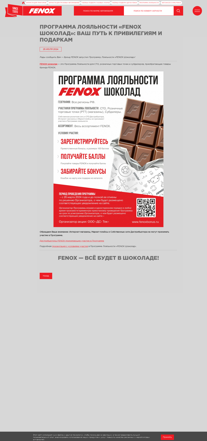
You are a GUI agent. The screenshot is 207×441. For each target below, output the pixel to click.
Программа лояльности (149, 2)
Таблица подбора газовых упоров (96, 2)
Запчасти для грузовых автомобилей (64, 2)
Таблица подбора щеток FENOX (124, 2)
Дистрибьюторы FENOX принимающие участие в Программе (72, 241)
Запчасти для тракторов (36, 2)
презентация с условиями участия (70, 246)
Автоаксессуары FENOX (171, 2)
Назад (46, 276)
